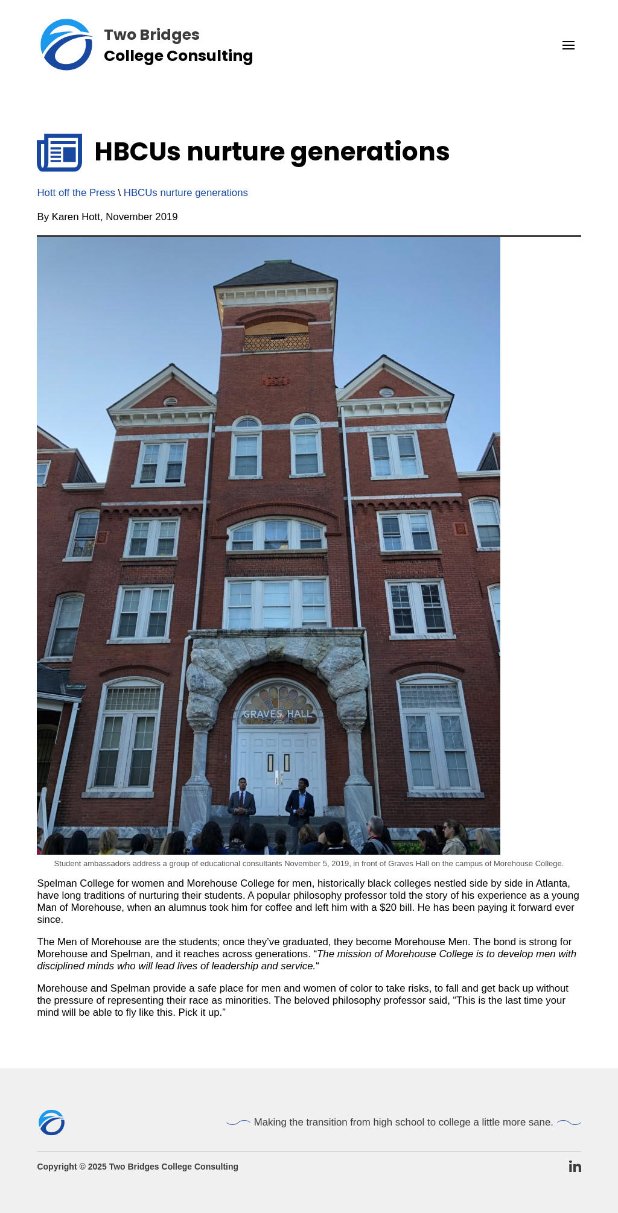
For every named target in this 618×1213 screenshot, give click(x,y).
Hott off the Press (76, 192)
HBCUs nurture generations (186, 192)
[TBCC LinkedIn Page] (575, 1167)
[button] (568, 45)
